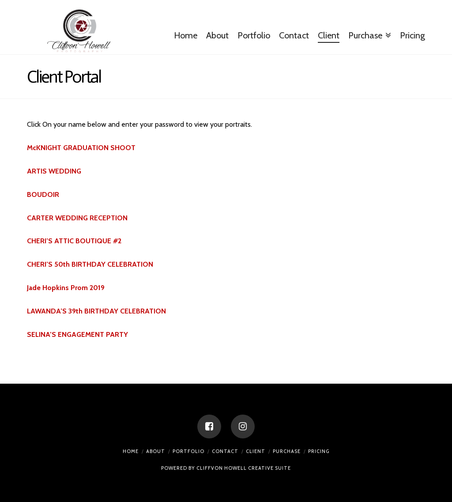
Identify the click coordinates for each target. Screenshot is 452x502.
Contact (225, 451)
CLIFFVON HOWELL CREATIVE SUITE (243, 468)
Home (131, 451)
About (155, 451)
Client (255, 451)
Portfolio (188, 451)
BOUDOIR (43, 194)
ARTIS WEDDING (54, 171)
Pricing (318, 451)
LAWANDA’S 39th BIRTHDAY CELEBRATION (96, 311)
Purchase (287, 451)
